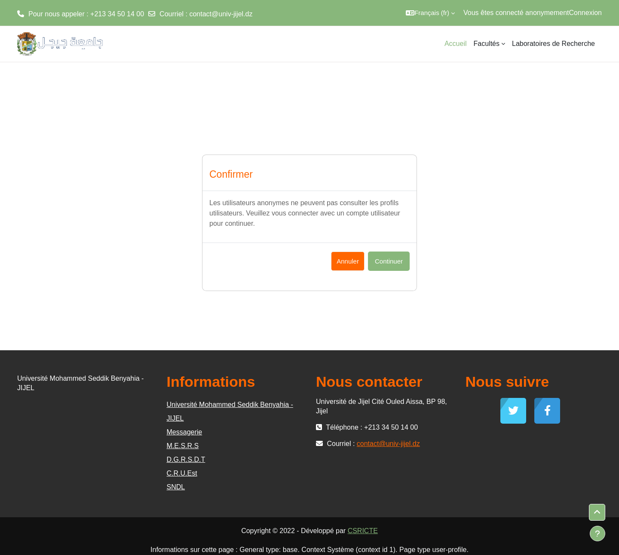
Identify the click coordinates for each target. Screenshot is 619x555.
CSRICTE (363, 530)
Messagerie (184, 432)
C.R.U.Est (182, 473)
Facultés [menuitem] (486, 43)
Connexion (585, 12)
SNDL (176, 487)
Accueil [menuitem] (455, 43)
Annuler (348, 261)
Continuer (389, 261)
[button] (430, 13)
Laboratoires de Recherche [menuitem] (553, 43)
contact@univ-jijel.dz (220, 14)
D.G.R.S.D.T (186, 459)
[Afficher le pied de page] (597, 533)
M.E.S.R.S (183, 445)
